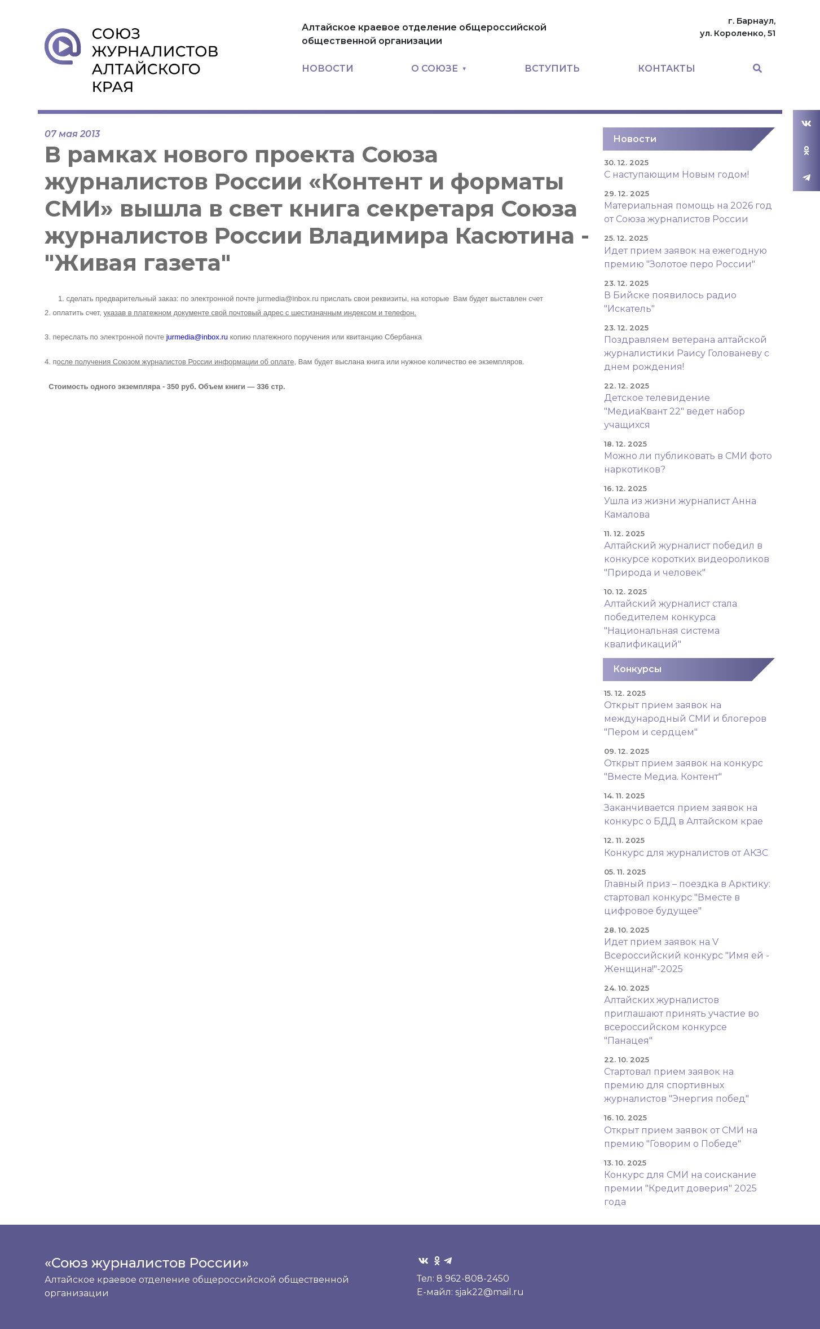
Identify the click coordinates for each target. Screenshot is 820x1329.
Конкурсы (637, 669)
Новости (634, 139)
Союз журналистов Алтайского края (131, 60)
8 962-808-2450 (473, 1278)
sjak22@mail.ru (489, 1292)
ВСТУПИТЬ (552, 68)
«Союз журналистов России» (147, 1263)
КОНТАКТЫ (666, 68)
